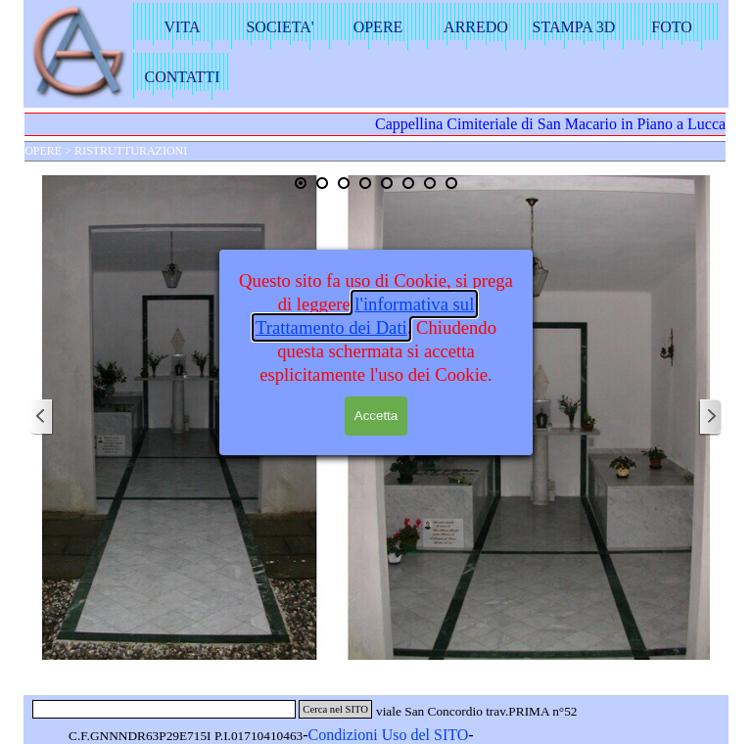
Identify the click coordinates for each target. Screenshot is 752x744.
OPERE (378, 27)
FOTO (671, 27)
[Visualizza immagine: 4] (365, 183)
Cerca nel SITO (335, 709)
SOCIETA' (279, 27)
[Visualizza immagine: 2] (322, 183)
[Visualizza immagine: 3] (343, 183)
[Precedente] (42, 417)
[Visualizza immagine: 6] (408, 183)
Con (321, 734)
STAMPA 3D (574, 27)
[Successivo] (710, 417)
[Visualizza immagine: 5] (387, 183)
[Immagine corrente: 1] (300, 183)
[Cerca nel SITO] (164, 709)
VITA (182, 27)
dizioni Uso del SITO (401, 734)
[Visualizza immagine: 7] (430, 183)
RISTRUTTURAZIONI (130, 151)
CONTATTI (182, 77)
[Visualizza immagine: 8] (451, 183)
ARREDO (476, 27)
